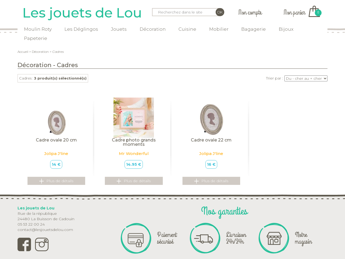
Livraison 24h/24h (236, 238)
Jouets (119, 29)
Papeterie (35, 38)
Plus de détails (56, 181)
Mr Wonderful (134, 153)
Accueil (23, 52)
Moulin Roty (38, 29)
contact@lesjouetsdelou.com (45, 229)
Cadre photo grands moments (134, 142)
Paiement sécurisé (167, 238)
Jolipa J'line (56, 153)
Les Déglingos (81, 29)
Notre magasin (303, 238)
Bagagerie (253, 29)
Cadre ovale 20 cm (56, 140)
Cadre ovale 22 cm (211, 140)
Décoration (153, 29)
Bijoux (286, 29)
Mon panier (302, 12)
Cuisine (187, 29)
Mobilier (219, 29)
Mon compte (249, 12)
